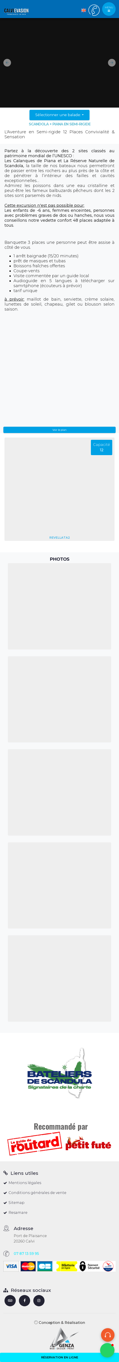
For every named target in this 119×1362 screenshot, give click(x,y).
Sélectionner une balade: (58, 115)
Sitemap (14, 1203)
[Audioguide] (108, 1335)
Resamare (15, 1212)
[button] (5, 63)
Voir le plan (59, 429)
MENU (109, 9)
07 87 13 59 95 (26, 1253)
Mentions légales (22, 1183)
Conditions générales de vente (34, 1193)
